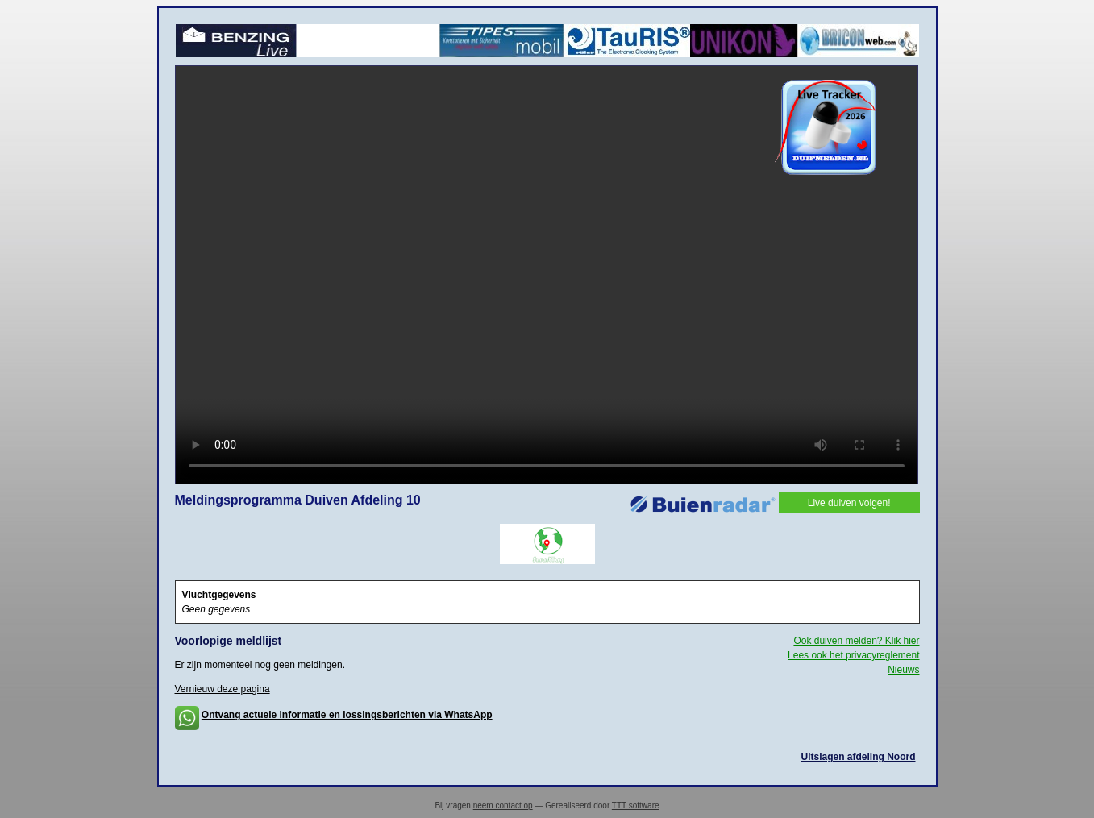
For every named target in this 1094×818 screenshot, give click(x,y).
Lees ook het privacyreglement (853, 655)
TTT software (635, 805)
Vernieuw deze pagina (222, 689)
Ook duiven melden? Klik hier (856, 640)
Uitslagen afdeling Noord (858, 756)
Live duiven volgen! (849, 503)
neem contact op (503, 805)
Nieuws (903, 669)
